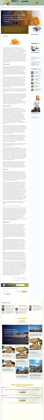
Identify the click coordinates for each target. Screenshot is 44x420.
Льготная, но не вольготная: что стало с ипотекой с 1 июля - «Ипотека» (36, 58)
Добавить (18, 291)
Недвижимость (6, 288)
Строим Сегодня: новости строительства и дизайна (9, 7)
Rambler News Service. (24, 277)
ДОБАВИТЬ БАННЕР (35, 43)
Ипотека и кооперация (20, 7)
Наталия (4, 12)
